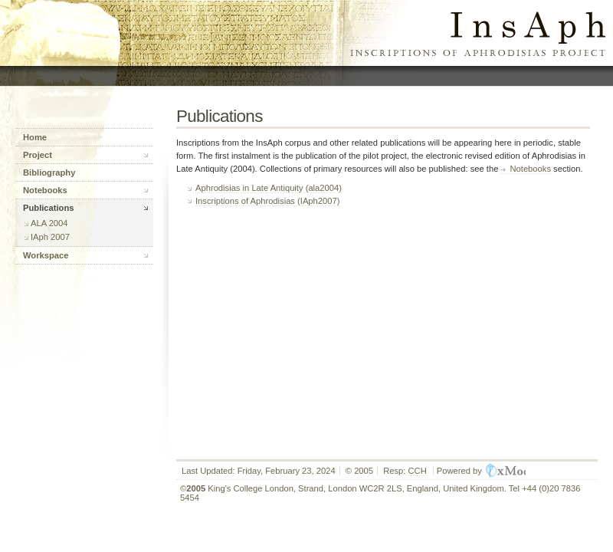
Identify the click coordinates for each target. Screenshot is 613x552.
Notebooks (530, 168)
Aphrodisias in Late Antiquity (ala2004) (268, 187)
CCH (417, 470)
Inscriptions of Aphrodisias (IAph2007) (267, 200)
